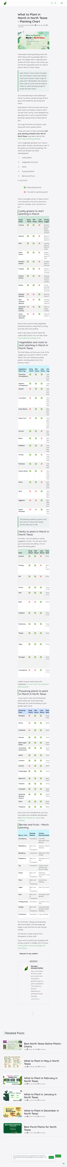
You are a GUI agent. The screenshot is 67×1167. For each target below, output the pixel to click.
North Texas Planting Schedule (29, 139)
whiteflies (21, 820)
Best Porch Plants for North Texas (40, 1128)
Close (51, 1157)
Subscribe (58, 1156)
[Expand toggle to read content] (46, 954)
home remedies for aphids (31, 818)
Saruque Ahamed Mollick (27, 25)
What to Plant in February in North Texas (40, 1080)
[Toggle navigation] (62, 3)
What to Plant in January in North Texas (40, 1096)
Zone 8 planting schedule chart (29, 338)
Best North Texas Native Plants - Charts (43, 1045)
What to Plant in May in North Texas (41, 1062)
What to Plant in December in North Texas (41, 1112)
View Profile (35, 998)
